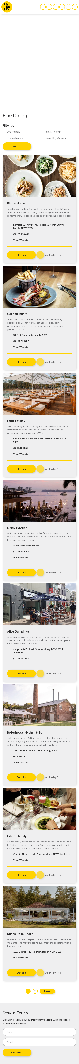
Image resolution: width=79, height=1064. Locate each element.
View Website (20, 240)
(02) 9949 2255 (21, 551)
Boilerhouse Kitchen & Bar (25, 732)
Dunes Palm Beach (20, 934)
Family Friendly (53, 131)
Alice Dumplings (18, 631)
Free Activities (14, 138)
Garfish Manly (17, 314)
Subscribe (17, 1052)
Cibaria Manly (16, 836)
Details (21, 255)
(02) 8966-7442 (21, 234)
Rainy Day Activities (56, 138)
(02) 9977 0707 (21, 341)
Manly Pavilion (17, 528)
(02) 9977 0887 (21, 658)
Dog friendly (13, 131)
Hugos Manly (16, 421)
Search (16, 146)
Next (47, 991)
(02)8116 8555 (20, 448)
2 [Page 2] (35, 991)
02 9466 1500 (20, 756)
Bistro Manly (16, 203)
